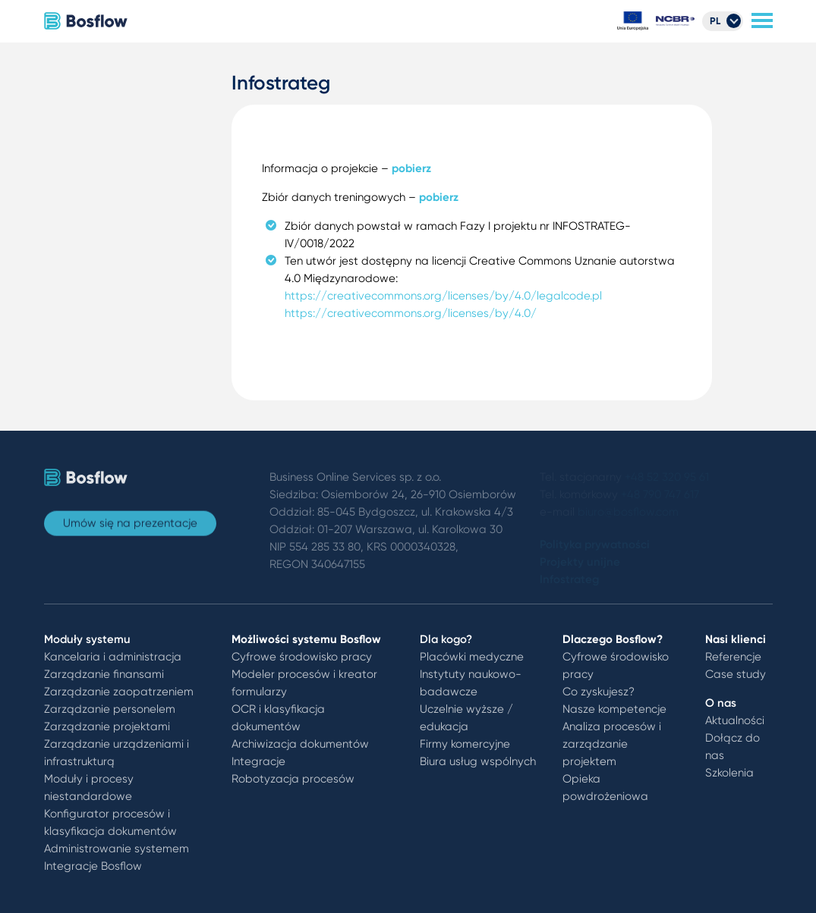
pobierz (411, 168)
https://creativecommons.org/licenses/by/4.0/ (411, 313)
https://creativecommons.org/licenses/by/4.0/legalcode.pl (443, 296)
